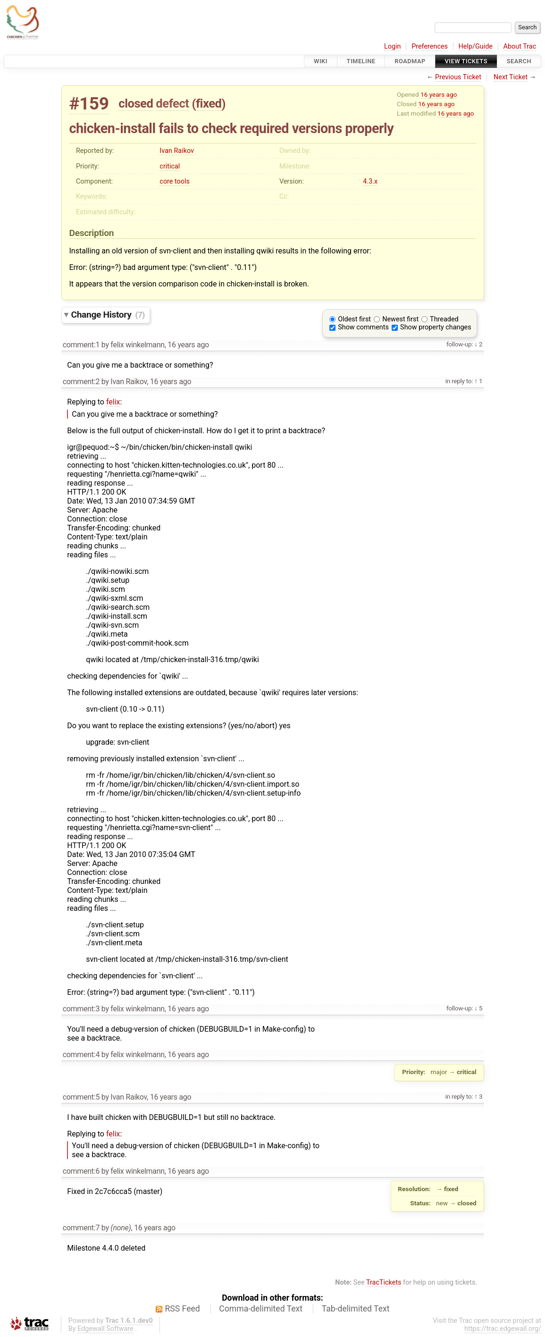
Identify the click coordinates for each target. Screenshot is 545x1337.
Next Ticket (511, 77)
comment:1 (81, 344)
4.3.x (370, 181)
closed (135, 103)
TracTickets (384, 1282)
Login (392, 46)
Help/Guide (476, 46)
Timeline (361, 61)
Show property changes (435, 327)
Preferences (429, 46)
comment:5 (81, 1097)
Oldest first (354, 319)
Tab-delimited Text (356, 1308)
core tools (174, 181)
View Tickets (466, 61)
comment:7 (81, 1227)
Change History (108, 314)
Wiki (320, 61)
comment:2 (81, 381)
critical (169, 166)
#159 (89, 103)
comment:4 (81, 1054)
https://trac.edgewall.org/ (502, 1329)
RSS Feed (182, 1308)
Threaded (444, 319)
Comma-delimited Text (260, 1308)
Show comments (363, 327)
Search (519, 61)
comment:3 (81, 1008)
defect (172, 103)
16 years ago (438, 94)
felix (113, 401)
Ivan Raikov (176, 151)
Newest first (400, 319)
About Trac (520, 46)
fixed (209, 103)
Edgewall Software (105, 1329)
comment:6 (81, 1171)
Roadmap (410, 61)
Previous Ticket (458, 77)
